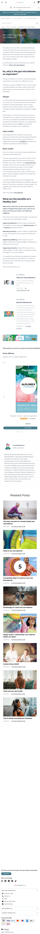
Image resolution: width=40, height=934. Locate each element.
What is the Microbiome (17, 65)
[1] (21, 124)
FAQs (5, 898)
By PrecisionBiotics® (18, 526)
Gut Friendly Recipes (30, 18)
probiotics (23, 141)
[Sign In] (34, 2)
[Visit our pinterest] (12, 881)
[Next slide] (36, 396)
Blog (8, 27)
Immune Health (17, 18)
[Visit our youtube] (9, 881)
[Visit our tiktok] (16, 881)
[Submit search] (6, 2)
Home (3, 27)
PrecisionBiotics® (19, 445)
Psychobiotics (18, 192)
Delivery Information (9, 901)
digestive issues (29, 225)
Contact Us (7, 896)
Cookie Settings (8, 904)
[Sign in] (2, 2)
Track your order (8, 893)
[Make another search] (20, 23)
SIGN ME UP (6, 873)
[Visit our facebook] (5, 881)
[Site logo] (20, 2)
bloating (7, 227)
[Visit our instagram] (2, 881)
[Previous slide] (4, 396)
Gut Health (13, 27)
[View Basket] (38, 2)
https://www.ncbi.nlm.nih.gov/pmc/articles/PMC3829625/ (22, 348)
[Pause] (39, 8)
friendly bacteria (30, 163)
